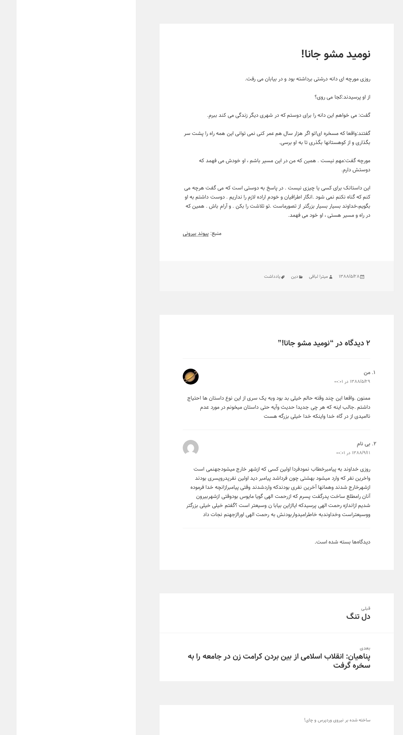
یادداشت (256, 276)
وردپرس (308, 719)
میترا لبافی (301, 276)
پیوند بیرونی (179, 233)
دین (278, 276)
